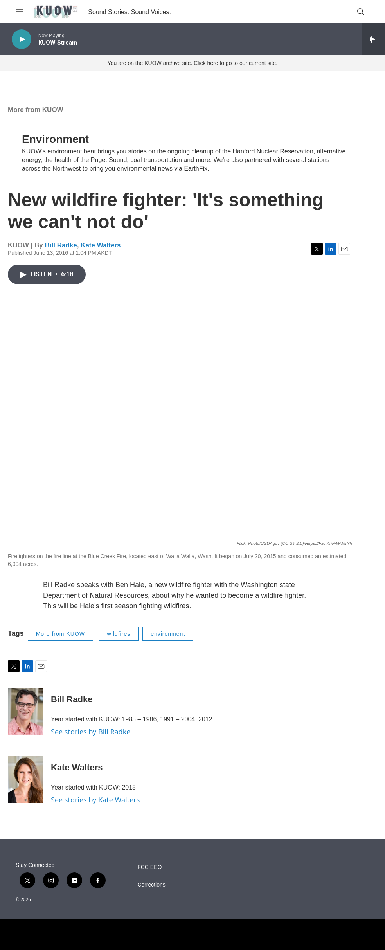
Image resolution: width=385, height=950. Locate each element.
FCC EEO (149, 867)
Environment (55, 139)
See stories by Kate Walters (95, 799)
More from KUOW (35, 110)
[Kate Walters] (25, 779)
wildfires (119, 634)
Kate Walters (101, 245)
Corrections (151, 885)
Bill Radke (61, 245)
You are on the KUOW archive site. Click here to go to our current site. (192, 63)
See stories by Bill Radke (90, 731)
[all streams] (373, 39)
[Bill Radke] (25, 711)
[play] (21, 39)
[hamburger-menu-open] (19, 12)
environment (168, 634)
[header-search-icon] (360, 11)
